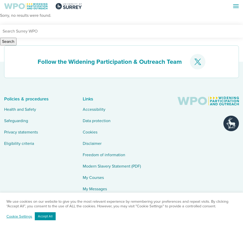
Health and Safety (20, 109)
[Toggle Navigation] (236, 6)
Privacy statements (21, 132)
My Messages (95, 189)
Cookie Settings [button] (19, 216)
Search (8, 41)
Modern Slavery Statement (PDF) (112, 166)
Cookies (90, 132)
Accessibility (94, 109)
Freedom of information (104, 155)
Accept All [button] (45, 216)
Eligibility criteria (19, 143)
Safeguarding (16, 121)
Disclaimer (92, 143)
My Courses (93, 177)
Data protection (97, 121)
